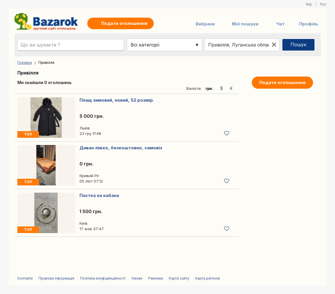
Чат (280, 24)
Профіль (308, 24)
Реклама (155, 278)
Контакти (25, 278)
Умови (136, 278)
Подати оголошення (282, 82)
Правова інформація (56, 278)
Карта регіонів (207, 278)
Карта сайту (179, 278)
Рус (323, 4)
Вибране (205, 24)
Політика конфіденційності (102, 278)
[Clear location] (274, 45)
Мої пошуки (245, 24)
